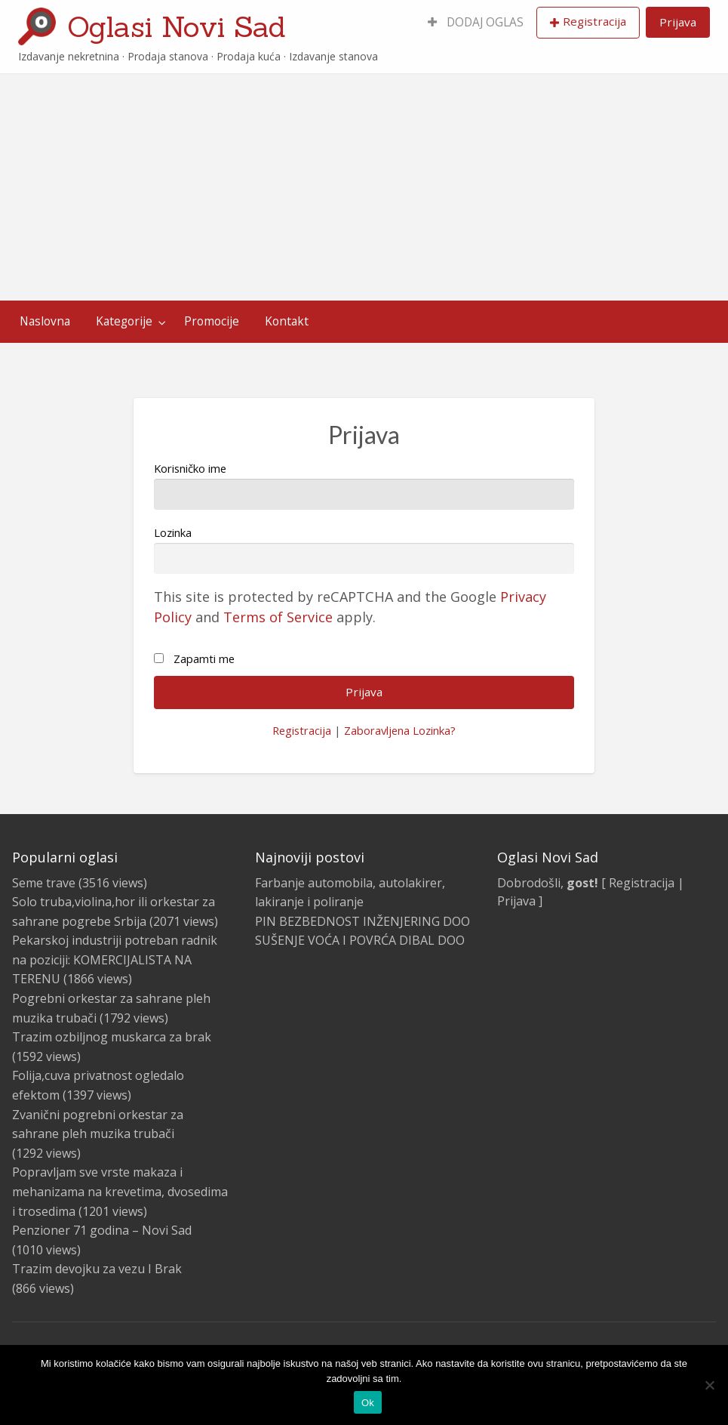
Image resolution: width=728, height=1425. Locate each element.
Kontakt (287, 321)
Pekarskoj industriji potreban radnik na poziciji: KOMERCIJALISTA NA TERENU (114, 959)
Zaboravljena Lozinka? (400, 730)
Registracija (594, 21)
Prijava (677, 21)
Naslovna (45, 321)
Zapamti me (204, 658)
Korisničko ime (364, 485)
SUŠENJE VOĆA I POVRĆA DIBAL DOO (360, 940)
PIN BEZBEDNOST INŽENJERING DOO (362, 921)
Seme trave (43, 882)
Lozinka (364, 549)
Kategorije (124, 321)
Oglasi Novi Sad (176, 26)
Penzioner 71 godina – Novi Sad (102, 1230)
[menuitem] (475, 23)
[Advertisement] (364, 187)
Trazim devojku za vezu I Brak (97, 1268)
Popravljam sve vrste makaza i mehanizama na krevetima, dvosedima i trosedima (120, 1191)
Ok (367, 1402)
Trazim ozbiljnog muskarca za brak (111, 1037)
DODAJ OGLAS (476, 22)
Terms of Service (278, 617)
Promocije (211, 321)
